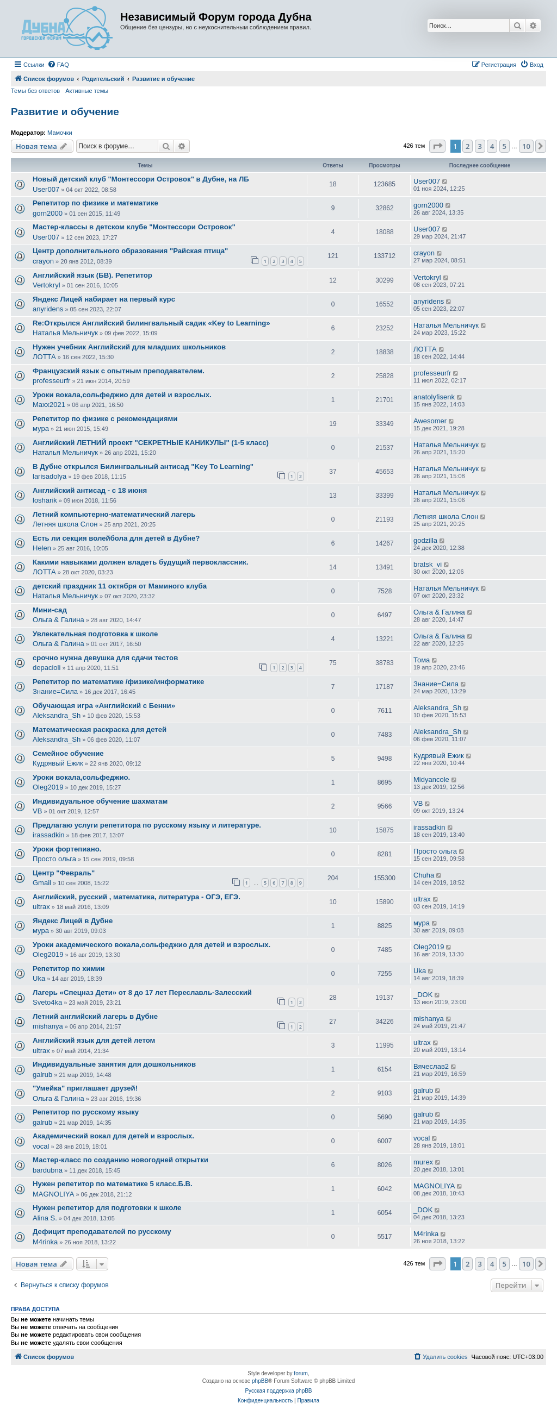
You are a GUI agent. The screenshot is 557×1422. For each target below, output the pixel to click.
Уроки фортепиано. (67, 849)
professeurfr (51, 381)
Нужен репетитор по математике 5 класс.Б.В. (113, 1184)
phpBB (260, 1381)
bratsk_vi (427, 564)
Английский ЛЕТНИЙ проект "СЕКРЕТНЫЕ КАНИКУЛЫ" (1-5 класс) (151, 442)
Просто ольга (54, 859)
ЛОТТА (44, 357)
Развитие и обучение (65, 111)
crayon (43, 261)
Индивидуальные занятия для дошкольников (114, 1064)
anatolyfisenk (434, 397)
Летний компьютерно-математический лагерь (114, 514)
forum (301, 1373)
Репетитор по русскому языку (86, 1112)
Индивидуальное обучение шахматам (100, 801)
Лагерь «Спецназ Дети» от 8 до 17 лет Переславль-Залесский (142, 992)
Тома (421, 660)
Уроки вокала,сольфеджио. (81, 777)
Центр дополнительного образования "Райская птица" (130, 251)
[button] (437, 146)
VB (37, 811)
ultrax (41, 907)
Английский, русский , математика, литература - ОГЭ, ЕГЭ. (136, 897)
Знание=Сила (55, 691)
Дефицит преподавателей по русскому (102, 1231)
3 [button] (480, 146)
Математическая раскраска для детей (99, 729)
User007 (46, 189)
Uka (39, 978)
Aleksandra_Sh (57, 715)
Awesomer (430, 421)
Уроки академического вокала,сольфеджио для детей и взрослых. (151, 945)
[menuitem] (58, 64)
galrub (42, 1074)
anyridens (48, 309)
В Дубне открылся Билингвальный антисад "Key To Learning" (143, 466)
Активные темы (86, 90)
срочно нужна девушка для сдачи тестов (105, 658)
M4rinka (45, 1242)
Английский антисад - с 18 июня (90, 490)
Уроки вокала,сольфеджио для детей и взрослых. (122, 395)
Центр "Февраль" (64, 873)
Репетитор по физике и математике (95, 203)
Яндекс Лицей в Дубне (73, 921)
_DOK (422, 995)
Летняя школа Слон (65, 524)
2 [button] (467, 146)
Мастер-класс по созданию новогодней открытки (120, 1160)
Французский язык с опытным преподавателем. (119, 371)
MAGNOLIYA (53, 1194)
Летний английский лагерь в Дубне (95, 1016)
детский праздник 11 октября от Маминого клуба (120, 586)
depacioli (46, 667)
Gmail (42, 883)
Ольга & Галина (58, 620)
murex (423, 1162)
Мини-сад (50, 610)
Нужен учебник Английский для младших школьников (129, 347)
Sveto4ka (47, 1002)
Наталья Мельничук (65, 333)
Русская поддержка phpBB (278, 1391)
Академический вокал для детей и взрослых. (113, 1136)
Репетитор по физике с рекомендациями (105, 419)
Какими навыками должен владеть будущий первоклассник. (141, 562)
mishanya (48, 1026)
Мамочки (59, 132)
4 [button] (492, 146)
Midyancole (431, 779)
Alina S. (45, 1218)
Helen (42, 548)
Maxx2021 (49, 404)
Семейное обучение (68, 753)
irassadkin (49, 835)
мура (41, 428)
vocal (41, 1146)
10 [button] (526, 146)
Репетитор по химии (69, 968)
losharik (45, 500)
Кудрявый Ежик (58, 763)
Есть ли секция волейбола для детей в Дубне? (116, 538)
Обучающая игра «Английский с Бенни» (104, 705)
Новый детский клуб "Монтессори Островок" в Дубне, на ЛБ (141, 179)
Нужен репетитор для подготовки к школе (107, 1208)
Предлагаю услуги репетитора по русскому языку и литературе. (147, 825)
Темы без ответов (35, 90)
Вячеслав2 (431, 1066)
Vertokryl (46, 285)
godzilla (425, 540)
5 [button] (504, 146)
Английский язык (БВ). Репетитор (92, 275)
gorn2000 (48, 213)
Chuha (423, 875)
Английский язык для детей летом (94, 1040)
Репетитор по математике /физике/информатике (118, 682)
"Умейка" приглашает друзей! (85, 1088)
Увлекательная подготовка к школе (95, 634)
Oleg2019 (48, 787)
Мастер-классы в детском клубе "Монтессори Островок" (134, 227)
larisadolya (49, 476)
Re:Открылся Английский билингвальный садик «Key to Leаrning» (151, 323)
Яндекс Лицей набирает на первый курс (104, 299)
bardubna (48, 1170)
